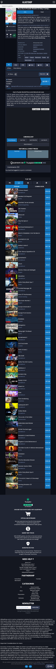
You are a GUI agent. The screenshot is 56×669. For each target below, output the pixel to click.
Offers (9, 68)
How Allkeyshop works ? (28, 564)
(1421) (34, 163)
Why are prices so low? (28, 566)
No (30, 666)
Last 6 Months (33, 140)
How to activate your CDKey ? (28, 569)
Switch (45, 53)
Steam (35, 51)
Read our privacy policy (39, 663)
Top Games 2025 (35, 597)
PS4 (27, 53)
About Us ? (28, 562)
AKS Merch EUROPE (35, 600)
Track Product (28, 144)
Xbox (21, 591)
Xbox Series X (40, 53)
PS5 (30, 53)
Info (25, 12)
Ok (26, 666)
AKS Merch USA (35, 598)
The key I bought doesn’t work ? (28, 567)
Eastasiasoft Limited (38, 49)
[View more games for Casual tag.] (31, 58)
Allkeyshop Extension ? (28, 572)
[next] (14, 23)
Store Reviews (35, 595)
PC (21, 587)
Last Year (22, 140)
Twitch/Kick (17, 579)
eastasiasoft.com (38, 45)
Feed (42, 12)
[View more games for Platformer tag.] (38, 58)
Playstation (21, 594)
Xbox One (33, 53)
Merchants (18, 580)
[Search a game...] (28, 6)
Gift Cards (35, 592)
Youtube (38, 579)
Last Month (44, 140)
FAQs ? (28, 571)
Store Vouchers (35, 587)
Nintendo (21, 598)
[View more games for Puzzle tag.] (44, 58)
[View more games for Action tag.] (26, 58)
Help (49, 666)
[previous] (7, 23)
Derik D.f (35, 47)
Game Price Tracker (35, 588)
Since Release (11, 140)
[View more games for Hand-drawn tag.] (28, 61)
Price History (17, 68)
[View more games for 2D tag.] (48, 58)
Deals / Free (35, 593)
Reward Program (35, 590)
